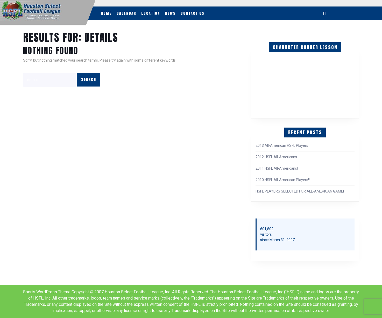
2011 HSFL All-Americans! (277, 168)
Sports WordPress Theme (46, 291)
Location (150, 13)
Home (106, 13)
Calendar (126, 13)
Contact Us (192, 13)
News (170, 13)
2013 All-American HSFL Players (282, 145)
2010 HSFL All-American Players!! (283, 180)
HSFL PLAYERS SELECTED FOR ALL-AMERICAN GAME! (300, 191)
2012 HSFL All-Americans (276, 157)
